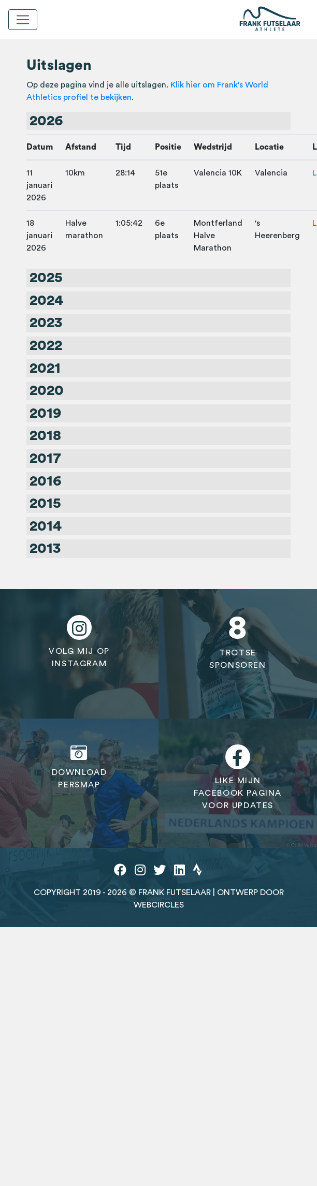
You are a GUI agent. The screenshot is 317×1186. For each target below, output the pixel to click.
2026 (46, 120)
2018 (45, 435)
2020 (47, 390)
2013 (45, 548)
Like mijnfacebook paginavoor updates (238, 777)
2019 (45, 413)
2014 (46, 526)
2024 (46, 300)
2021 (45, 368)
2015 (45, 503)
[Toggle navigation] (22, 19)
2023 (46, 322)
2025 (46, 277)
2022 (46, 345)
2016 (45, 481)
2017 (45, 458)
